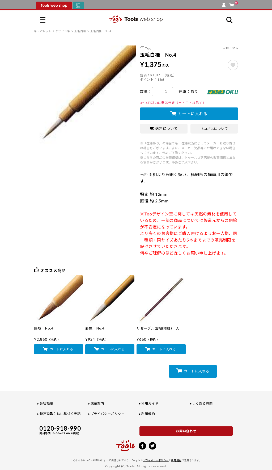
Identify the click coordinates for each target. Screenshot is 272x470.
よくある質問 (202, 403)
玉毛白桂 (80, 31)
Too (148, 48)
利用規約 (148, 414)
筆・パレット (43, 31)
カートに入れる (192, 113)
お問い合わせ (186, 431)
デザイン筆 (63, 31)
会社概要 (46, 403)
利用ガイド (150, 403)
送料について (164, 128)
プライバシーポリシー (108, 414)
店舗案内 (97, 403)
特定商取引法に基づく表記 (60, 414)
